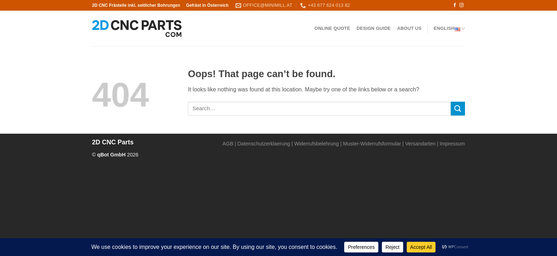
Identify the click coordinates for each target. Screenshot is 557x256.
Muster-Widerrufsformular (372, 143)
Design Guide (374, 28)
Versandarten (420, 143)
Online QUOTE (332, 28)
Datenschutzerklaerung (264, 143)
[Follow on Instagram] (461, 5)
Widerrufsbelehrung (316, 143)
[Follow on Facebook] (455, 5)
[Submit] (458, 109)
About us (409, 28)
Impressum (452, 143)
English (449, 28)
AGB (227, 143)
